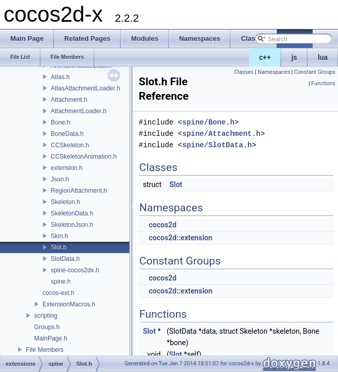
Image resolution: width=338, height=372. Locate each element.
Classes (243, 72)
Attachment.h (69, 99)
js (294, 57)
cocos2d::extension (180, 238)
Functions (323, 83)
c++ (265, 57)
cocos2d (163, 225)
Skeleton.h (65, 202)
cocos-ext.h (58, 293)
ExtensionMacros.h (68, 304)
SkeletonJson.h (72, 224)
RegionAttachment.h (79, 190)
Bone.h (60, 122)
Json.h (60, 179)
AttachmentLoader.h (78, 111)
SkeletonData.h (72, 213)
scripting (45, 315)
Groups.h (47, 327)
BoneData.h (67, 133)
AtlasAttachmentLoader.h (85, 88)
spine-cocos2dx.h (75, 270)
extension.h (66, 168)
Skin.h (59, 236)
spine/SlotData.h (217, 145)
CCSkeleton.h (70, 145)
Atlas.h (60, 77)
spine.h (61, 281)
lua (323, 57)
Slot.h (59, 247)
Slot (175, 184)
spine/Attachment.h (221, 133)
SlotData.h (65, 258)
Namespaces (274, 72)
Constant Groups (314, 72)
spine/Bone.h (208, 122)
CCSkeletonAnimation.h (83, 156)
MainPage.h (50, 338)
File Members (45, 349)
